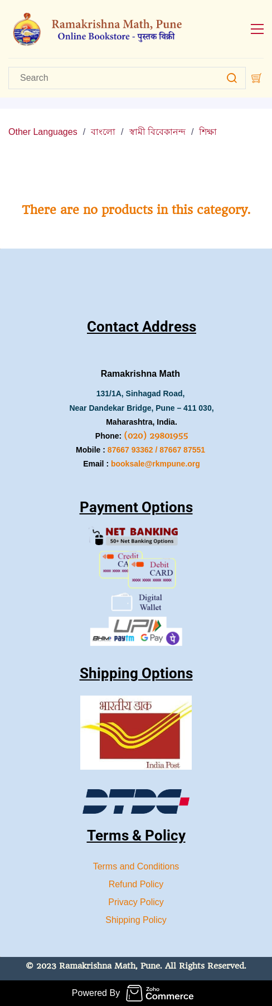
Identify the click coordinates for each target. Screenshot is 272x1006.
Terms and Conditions (136, 866)
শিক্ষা (208, 132)
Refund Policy (136, 884)
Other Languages (42, 132)
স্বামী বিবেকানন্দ (157, 132)
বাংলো (103, 132)
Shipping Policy (135, 920)
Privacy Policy (136, 902)
